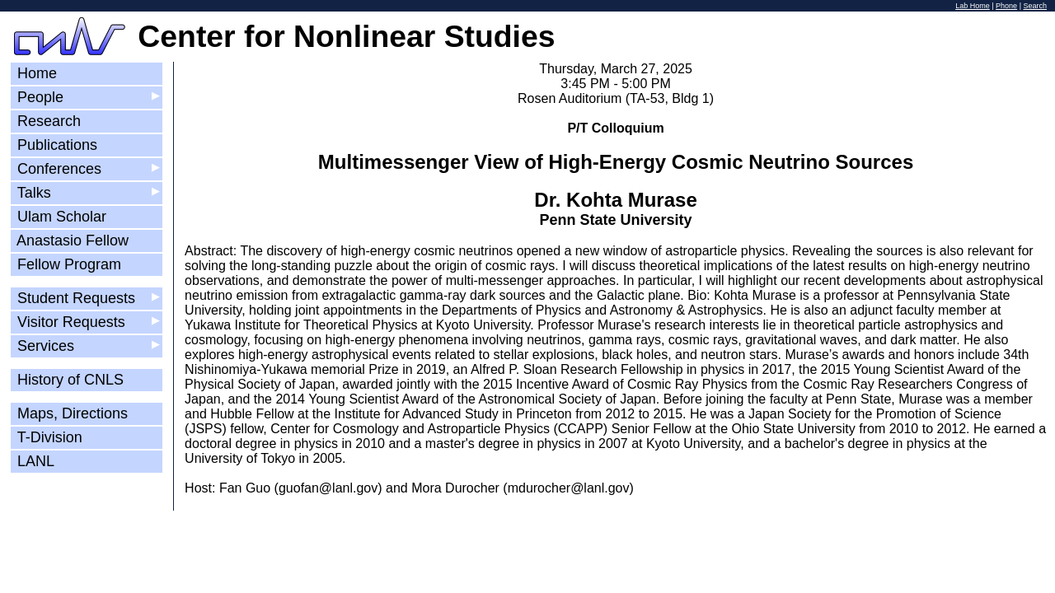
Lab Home (972, 6)
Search (1035, 6)
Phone (1006, 6)
